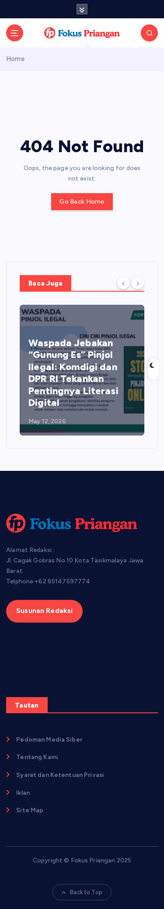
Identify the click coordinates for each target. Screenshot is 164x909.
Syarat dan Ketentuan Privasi (60, 775)
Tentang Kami (37, 757)
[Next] (137, 282)
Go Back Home (81, 201)
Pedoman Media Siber (49, 739)
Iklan (23, 793)
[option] (82, 370)
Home (15, 59)
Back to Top (82, 892)
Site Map (29, 810)
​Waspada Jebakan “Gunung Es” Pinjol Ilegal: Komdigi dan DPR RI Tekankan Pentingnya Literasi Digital (73, 373)
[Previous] (123, 282)
